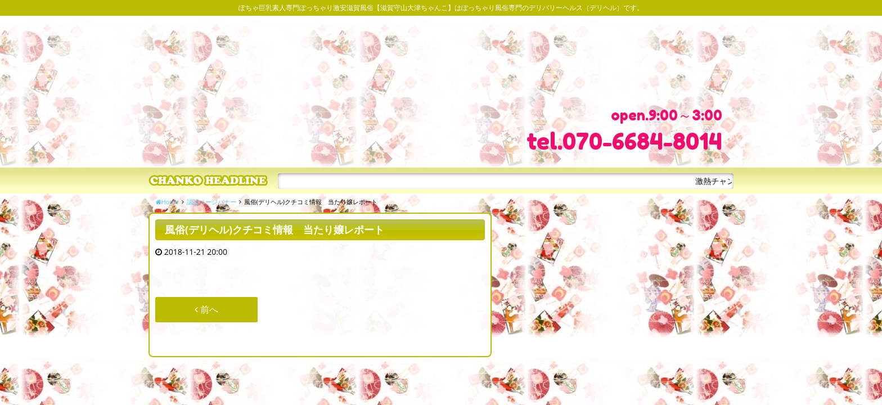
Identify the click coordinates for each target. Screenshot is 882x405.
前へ (206, 309)
